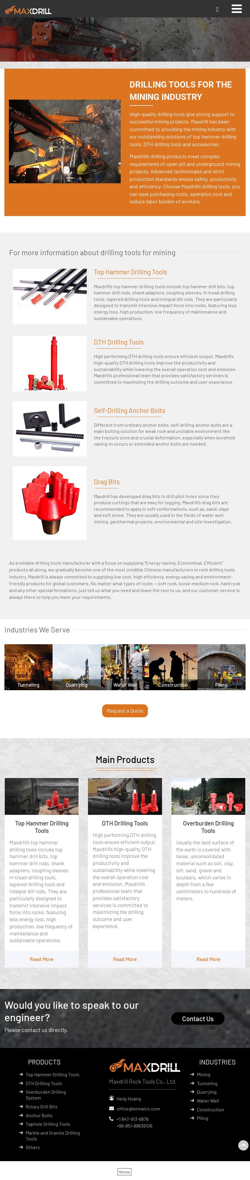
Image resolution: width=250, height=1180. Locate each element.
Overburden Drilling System (46, 1095)
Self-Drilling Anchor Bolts (129, 410)
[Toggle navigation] (236, 8)
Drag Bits (107, 481)
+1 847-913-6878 (132, 1119)
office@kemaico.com (138, 1109)
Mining (203, 1074)
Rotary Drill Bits (42, 1107)
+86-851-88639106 (134, 1126)
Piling (202, 1118)
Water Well (208, 1101)
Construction (210, 1110)
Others (33, 1147)
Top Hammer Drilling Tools (131, 272)
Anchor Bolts (39, 1115)
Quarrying (207, 1092)
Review (124, 1172)
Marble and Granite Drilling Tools (53, 1136)
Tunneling (207, 1083)
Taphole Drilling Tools (48, 1124)
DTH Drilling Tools (119, 342)
